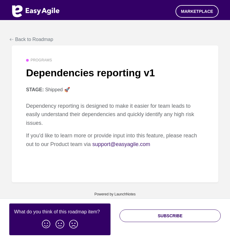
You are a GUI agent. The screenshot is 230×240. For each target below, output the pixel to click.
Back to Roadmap (31, 39)
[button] (46, 223)
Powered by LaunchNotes (114, 194)
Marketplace (197, 11)
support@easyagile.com (121, 144)
